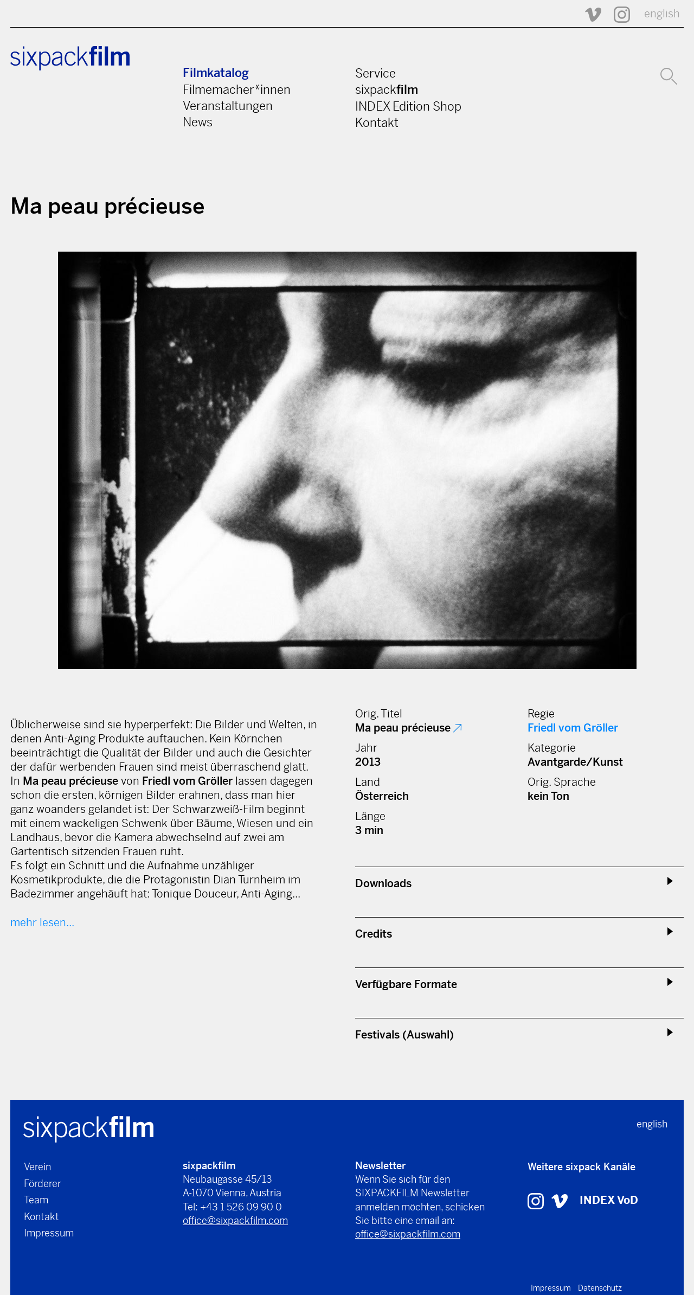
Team (36, 1200)
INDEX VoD (609, 1200)
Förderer (42, 1183)
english (662, 14)
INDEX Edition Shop (408, 106)
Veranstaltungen (228, 105)
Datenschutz (600, 1288)
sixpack (386, 89)
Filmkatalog (216, 73)
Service (375, 73)
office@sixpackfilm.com (235, 1220)
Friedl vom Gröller (573, 728)
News (198, 122)
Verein (37, 1167)
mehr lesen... (42, 922)
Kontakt (377, 122)
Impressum (49, 1233)
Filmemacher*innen (237, 89)
